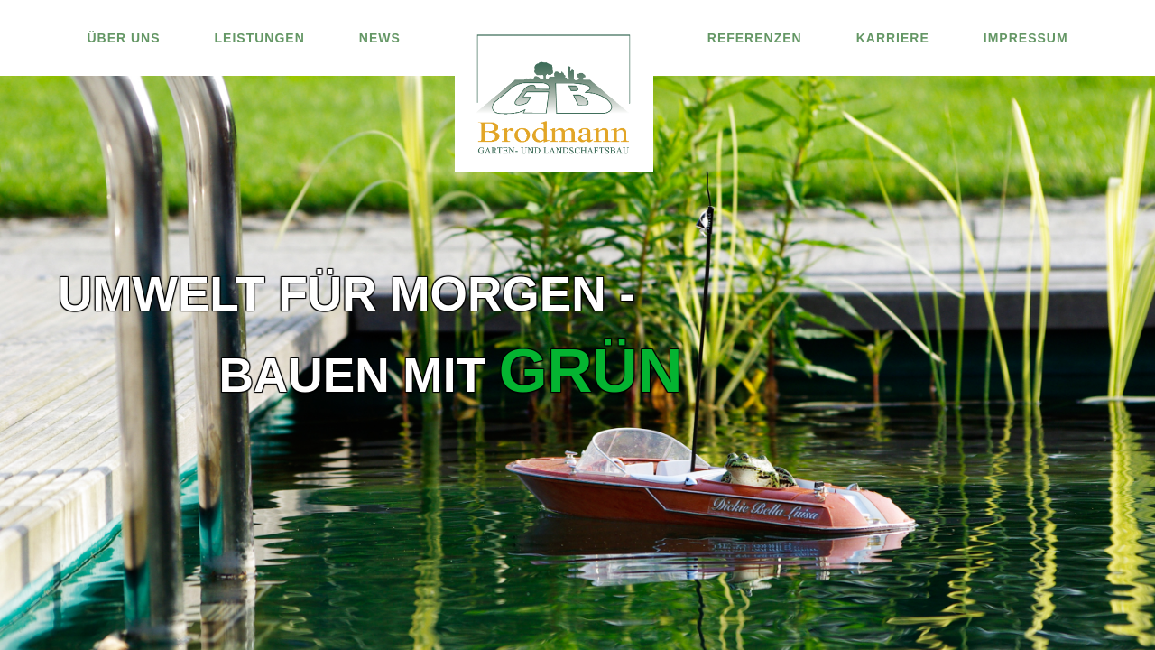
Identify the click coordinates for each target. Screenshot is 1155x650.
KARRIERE (892, 38)
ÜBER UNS (123, 38)
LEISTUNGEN (260, 38)
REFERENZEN (754, 38)
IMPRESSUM (1026, 38)
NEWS (380, 38)
